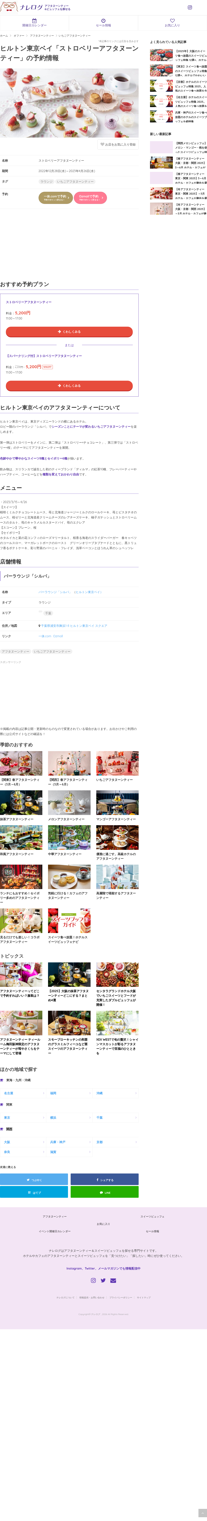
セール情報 (103, 22)
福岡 (53, 1093)
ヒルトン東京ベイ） (89, 592)
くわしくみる (71, 331)
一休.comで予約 (55, 197)
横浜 (53, 1117)
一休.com (45, 636)
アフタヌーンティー (15, 651)
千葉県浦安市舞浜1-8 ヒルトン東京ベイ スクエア (74, 626)
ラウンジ (46, 181)
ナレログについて (65, 1297)
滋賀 (53, 1152)
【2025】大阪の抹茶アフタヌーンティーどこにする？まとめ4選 (68, 995)
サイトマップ (144, 1297)
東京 (7, 1117)
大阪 (7, 1142)
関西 (9, 1129)
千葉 (48, 613)
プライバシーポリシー (120, 1297)
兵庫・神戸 (57, 1142)
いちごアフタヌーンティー (75, 181)
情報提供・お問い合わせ (91, 1297)
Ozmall (58, 636)
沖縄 (99, 1093)
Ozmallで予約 (89, 197)
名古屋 (8, 1093)
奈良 (7, 1152)
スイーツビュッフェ (152, 1216)
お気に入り (172, 22)
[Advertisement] (69, 246)
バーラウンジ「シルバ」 (55, 592)
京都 (99, 1142)
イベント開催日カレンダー (55, 1231)
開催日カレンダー (34, 22)
